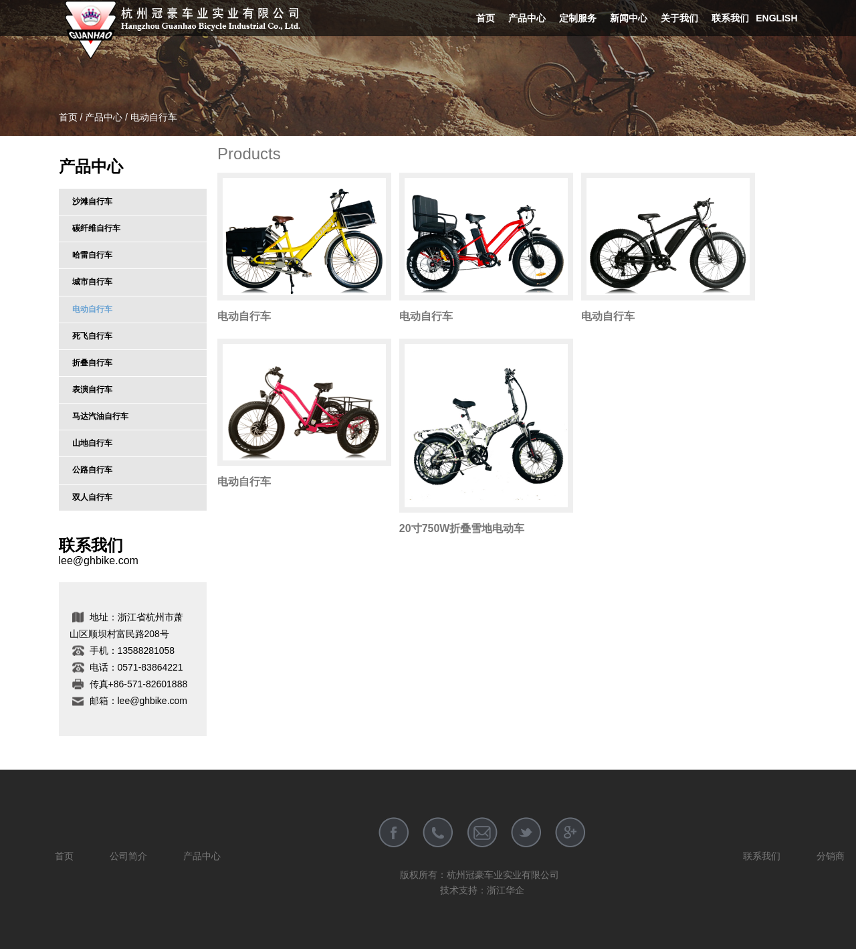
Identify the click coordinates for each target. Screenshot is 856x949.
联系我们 (730, 18)
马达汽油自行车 (100, 416)
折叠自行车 (92, 362)
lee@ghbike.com (98, 560)
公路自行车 (92, 469)
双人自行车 (92, 497)
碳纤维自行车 (96, 228)
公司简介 (128, 856)
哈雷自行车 (92, 255)
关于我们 (679, 18)
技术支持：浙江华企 (482, 890)
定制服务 (578, 18)
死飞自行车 (92, 336)
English (776, 18)
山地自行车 (92, 443)
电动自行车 (92, 309)
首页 (485, 18)
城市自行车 (92, 281)
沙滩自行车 (92, 201)
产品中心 (527, 18)
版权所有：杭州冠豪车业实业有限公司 (479, 874)
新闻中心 (628, 18)
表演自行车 (92, 389)
